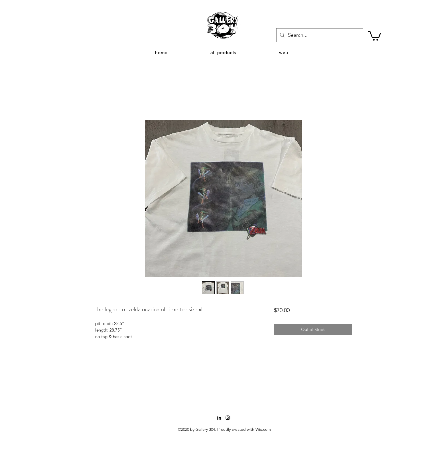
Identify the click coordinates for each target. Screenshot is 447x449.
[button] (374, 35)
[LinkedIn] (219, 417)
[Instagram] (228, 417)
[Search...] (319, 35)
